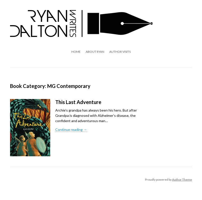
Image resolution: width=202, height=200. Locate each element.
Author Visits (120, 52)
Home (76, 52)
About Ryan (95, 52)
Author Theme (182, 179)
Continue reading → (71, 129)
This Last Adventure (78, 102)
